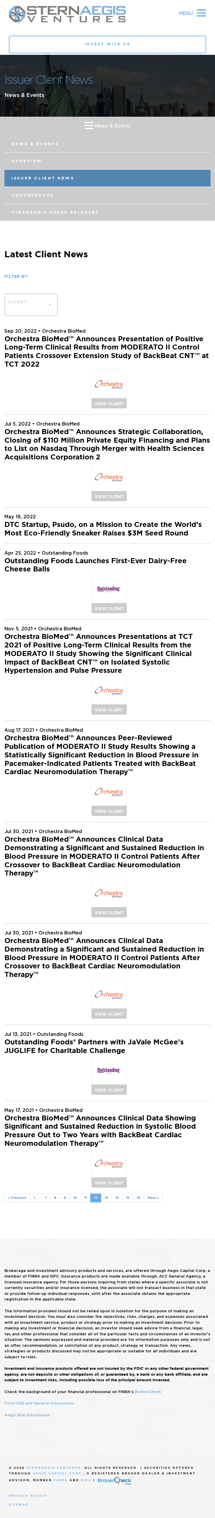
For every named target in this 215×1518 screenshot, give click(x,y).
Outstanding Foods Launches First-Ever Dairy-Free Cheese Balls (95, 565)
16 (138, 1198)
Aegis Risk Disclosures (27, 1415)
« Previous (17, 1198)
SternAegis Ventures (54, 1468)
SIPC (86, 1480)
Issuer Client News (43, 178)
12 (95, 1198)
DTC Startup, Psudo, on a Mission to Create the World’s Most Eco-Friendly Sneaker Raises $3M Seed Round (103, 529)
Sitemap (19, 1504)
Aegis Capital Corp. (58, 1473)
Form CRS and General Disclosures (39, 1403)
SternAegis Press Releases (55, 212)
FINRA (61, 1480)
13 (106, 1198)
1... (35, 1198)
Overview (27, 161)
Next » (153, 1198)
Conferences (33, 195)
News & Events (108, 125)
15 (127, 1198)
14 (117, 1198)
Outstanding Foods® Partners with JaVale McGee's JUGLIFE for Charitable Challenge (94, 1046)
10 (75, 1198)
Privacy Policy (28, 1495)
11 (85, 1198)
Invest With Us (107, 44)
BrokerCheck (148, 1392)
